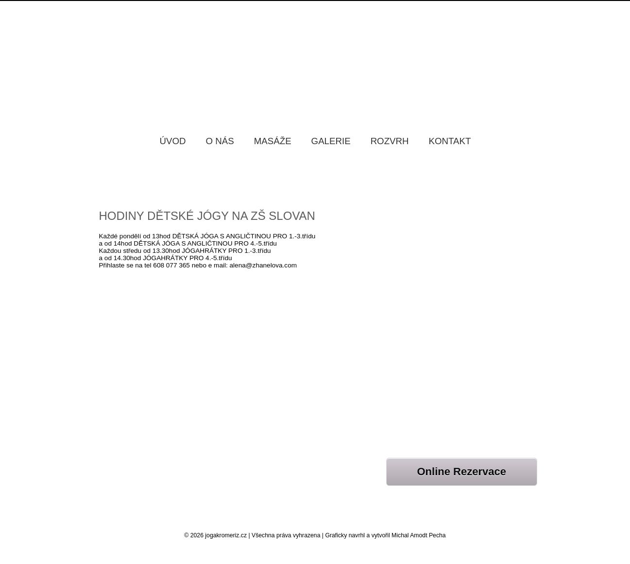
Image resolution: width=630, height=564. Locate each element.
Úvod (173, 141)
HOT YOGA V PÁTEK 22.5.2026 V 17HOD (449, 262)
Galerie (331, 141)
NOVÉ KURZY (407, 391)
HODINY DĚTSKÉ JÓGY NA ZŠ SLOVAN (207, 215)
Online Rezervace (461, 471)
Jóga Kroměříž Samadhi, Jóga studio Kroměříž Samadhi (315, 58)
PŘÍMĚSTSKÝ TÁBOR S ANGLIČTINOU (447, 286)
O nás (220, 141)
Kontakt (450, 141)
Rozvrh (390, 141)
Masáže (272, 141)
